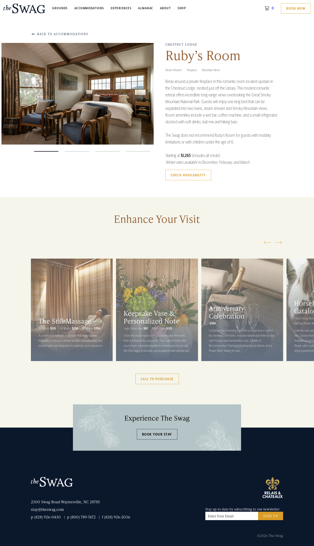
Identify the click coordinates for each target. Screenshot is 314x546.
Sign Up (270, 515)
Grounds (60, 8)
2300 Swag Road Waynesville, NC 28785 (65, 501)
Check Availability (188, 175)
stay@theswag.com (47, 509)
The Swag (24, 10)
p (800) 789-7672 (81, 516)
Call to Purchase (157, 379)
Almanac (145, 8)
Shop (182, 8)
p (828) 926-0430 (46, 516)
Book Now (295, 9)
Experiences (121, 8)
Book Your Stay (157, 434)
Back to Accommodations (59, 34)
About (165, 8)
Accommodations (89, 8)
